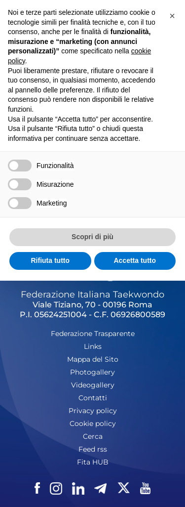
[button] (172, 16)
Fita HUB (93, 462)
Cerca (93, 436)
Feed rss (92, 449)
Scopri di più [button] (92, 237)
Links (93, 346)
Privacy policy (93, 411)
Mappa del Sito (92, 359)
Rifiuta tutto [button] (50, 260)
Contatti (92, 398)
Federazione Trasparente (93, 334)
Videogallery (92, 385)
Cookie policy (93, 423)
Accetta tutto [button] (134, 260)
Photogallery (92, 372)
